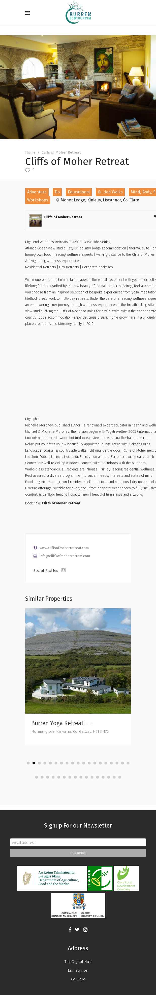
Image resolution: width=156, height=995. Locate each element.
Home (30, 152)
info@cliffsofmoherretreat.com (65, 556)
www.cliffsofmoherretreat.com (64, 548)
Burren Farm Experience (62, 723)
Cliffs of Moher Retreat (61, 503)
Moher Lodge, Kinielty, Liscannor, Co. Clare (100, 200)
